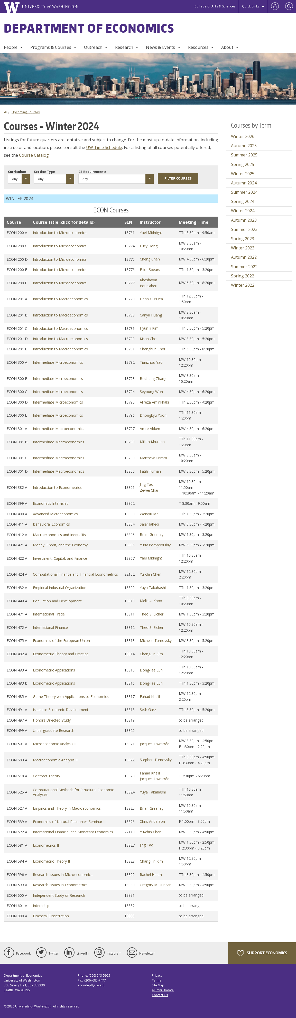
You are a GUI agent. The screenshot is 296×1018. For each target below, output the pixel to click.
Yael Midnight (151, 232)
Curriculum (17, 172)
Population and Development (57, 601)
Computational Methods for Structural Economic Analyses (73, 792)
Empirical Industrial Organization (59, 587)
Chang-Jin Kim (151, 653)
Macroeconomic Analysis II (55, 760)
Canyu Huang (151, 315)
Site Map (158, 985)
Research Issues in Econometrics (60, 884)
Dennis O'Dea (151, 298)
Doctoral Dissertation (51, 915)
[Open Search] (289, 6)
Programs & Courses (50, 47)
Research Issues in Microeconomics (62, 874)
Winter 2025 (242, 173)
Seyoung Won (151, 391)
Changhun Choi (152, 349)
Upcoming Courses (26, 112)
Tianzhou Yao (151, 362)
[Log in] (275, 6)
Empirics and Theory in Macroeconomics (67, 808)
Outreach (93, 47)
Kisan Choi (148, 338)
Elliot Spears (150, 269)
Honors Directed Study (52, 720)
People (10, 47)
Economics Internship (51, 503)
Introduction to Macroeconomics (60, 298)
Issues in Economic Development (60, 709)
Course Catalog (34, 155)
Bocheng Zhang (153, 378)
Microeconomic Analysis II (54, 743)
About (227, 47)
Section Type (44, 172)
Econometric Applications (54, 670)
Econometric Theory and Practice (60, 653)
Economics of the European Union (61, 640)
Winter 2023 (242, 248)
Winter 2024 (242, 210)
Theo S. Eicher (151, 614)
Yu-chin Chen (150, 574)
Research (124, 47)
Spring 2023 (242, 238)
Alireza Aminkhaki (154, 402)
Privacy (157, 975)
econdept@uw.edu (91, 985)
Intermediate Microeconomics (58, 362)
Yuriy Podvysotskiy (155, 545)
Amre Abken (150, 428)
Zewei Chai (149, 490)
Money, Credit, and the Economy (60, 545)
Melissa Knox (151, 600)
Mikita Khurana (152, 441)
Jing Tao (146, 484)
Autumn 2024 (244, 183)
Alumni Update (163, 990)
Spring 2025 (242, 164)
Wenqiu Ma (149, 513)
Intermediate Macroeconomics (58, 428)
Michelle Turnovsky (156, 640)
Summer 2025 (244, 155)
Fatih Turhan (150, 471)
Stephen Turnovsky (156, 759)
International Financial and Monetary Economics (73, 831)
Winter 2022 (242, 285)
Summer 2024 (244, 192)
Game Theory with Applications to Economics (71, 696)
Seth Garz (148, 709)
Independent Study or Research (59, 895)
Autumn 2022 (244, 257)
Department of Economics (89, 28)
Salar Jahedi (149, 524)
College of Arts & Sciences (215, 6)
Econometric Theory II (51, 861)
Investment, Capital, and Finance (60, 558)
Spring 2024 (242, 201)
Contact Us (160, 995)
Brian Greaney (151, 534)
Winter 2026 (242, 136)
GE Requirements (92, 172)
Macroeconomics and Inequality (59, 534)
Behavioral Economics (51, 524)
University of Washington (33, 1006)
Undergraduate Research (53, 730)
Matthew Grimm (153, 457)
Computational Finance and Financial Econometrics (75, 574)
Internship (41, 905)
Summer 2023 (244, 229)
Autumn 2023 (244, 220)
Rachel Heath (151, 874)
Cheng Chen (150, 259)
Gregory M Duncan (155, 884)
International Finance (50, 627)
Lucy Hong (149, 246)
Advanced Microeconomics (55, 513)
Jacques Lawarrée (154, 743)
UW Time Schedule (104, 147)
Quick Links (251, 6)
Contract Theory (46, 775)
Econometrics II (46, 845)
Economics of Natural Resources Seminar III (69, 821)
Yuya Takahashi (153, 587)
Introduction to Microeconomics (60, 232)
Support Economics (262, 953)
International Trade (49, 614)
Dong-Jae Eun (151, 670)
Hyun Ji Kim (149, 328)
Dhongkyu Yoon (153, 415)
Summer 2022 (244, 266)
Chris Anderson (152, 821)
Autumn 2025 (244, 145)
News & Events (160, 47)
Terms (156, 980)
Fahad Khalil (150, 696)
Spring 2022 (242, 276)
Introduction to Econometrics (57, 487)
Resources (198, 47)
